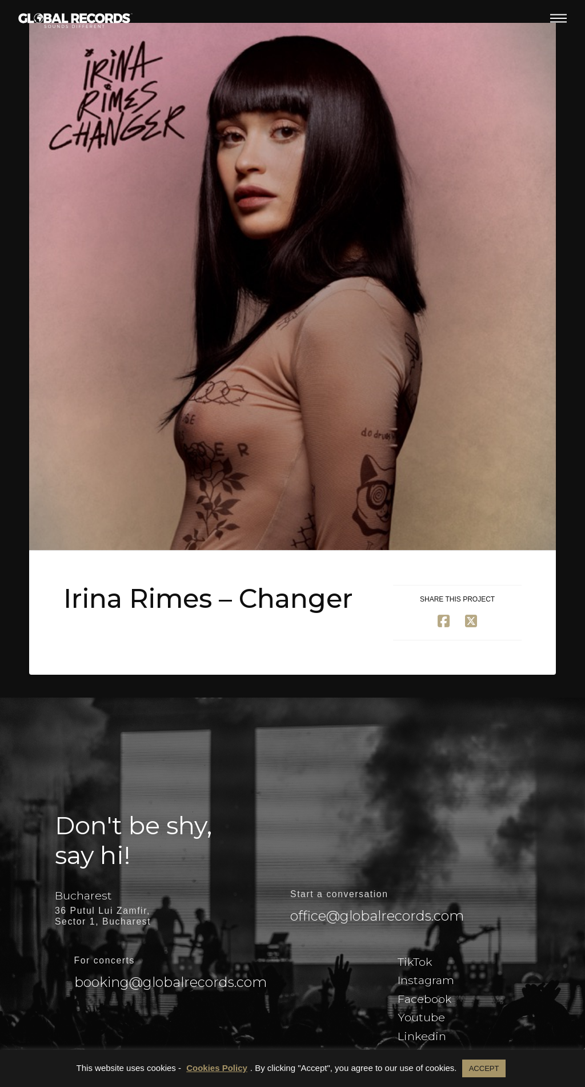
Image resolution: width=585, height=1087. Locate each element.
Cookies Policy (216, 1068)
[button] (558, 18)
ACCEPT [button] (484, 1068)
